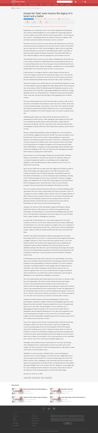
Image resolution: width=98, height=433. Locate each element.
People (62, 4)
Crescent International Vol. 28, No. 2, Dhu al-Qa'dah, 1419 (53, 26)
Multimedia (55, 4)
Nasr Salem (65, 399)
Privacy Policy (35, 420)
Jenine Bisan (40, 19)
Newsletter (35, 423)
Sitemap (34, 425)
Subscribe (34, 416)
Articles (19, 4)
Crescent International (68, 391)
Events (41, 4)
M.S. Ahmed (27, 391)
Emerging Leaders (33, 4)
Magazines (48, 4)
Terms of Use (35, 418)
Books (25, 4)
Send (67, 423)
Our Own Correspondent (30, 399)
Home (14, 4)
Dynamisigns (55, 431)
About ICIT (68, 4)
